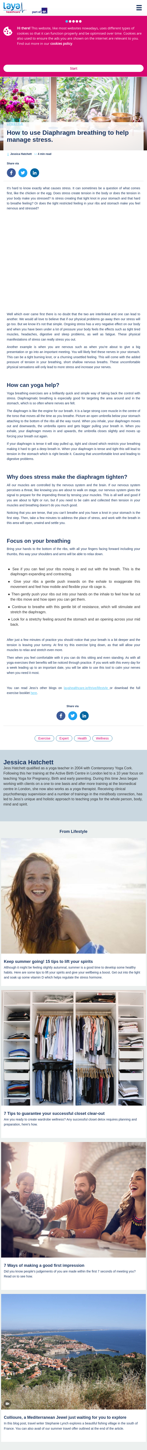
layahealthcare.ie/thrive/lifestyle (87, 688)
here (34, 693)
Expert (64, 738)
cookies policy (61, 43)
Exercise (44, 738)
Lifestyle (15, 124)
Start (73, 68)
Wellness (102, 738)
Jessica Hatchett (21, 154)
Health (82, 738)
